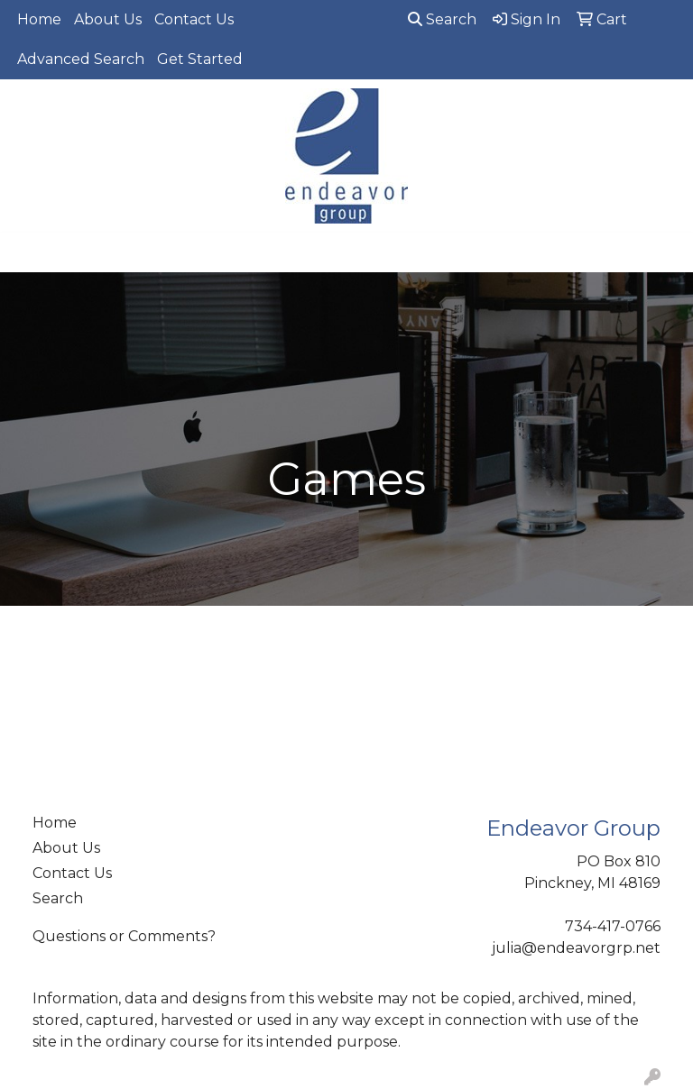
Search (442, 19)
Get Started (200, 59)
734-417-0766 (613, 926)
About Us (108, 19)
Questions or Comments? (124, 936)
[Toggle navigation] (28, 252)
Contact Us (194, 19)
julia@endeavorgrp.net (576, 947)
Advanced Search (80, 59)
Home (39, 19)
